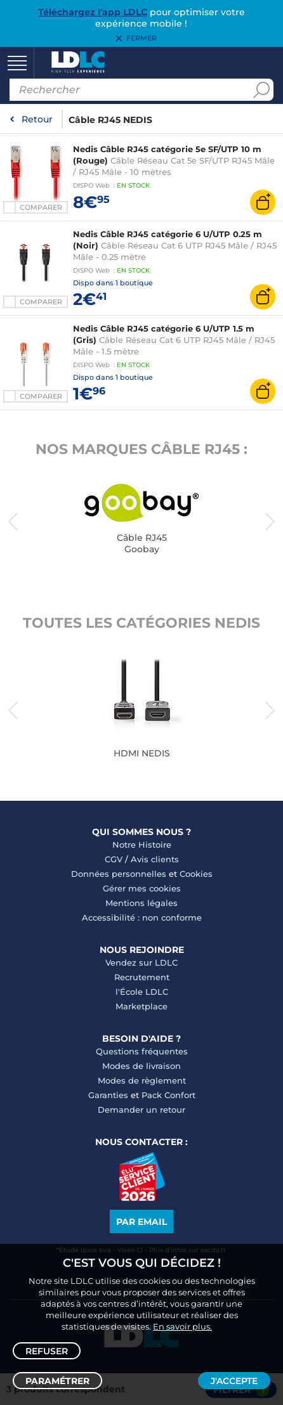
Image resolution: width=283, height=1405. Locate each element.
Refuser (46, 1351)
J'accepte (234, 1381)
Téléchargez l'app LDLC (92, 12)
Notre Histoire (141, 844)
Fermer (141, 39)
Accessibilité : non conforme (142, 917)
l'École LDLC (141, 992)
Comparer (41, 207)
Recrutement (141, 977)
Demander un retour (141, 1109)
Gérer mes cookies (142, 888)
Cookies (196, 874)
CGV (113, 859)
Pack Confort (168, 1095)
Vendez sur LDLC (141, 962)
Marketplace (141, 1006)
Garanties (108, 1095)
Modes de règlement (142, 1080)
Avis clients (155, 859)
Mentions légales (141, 903)
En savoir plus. (182, 1326)
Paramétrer (57, 1381)
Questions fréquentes (142, 1051)
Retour (37, 119)
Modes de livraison (141, 1066)
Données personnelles (118, 874)
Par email (141, 1221)
